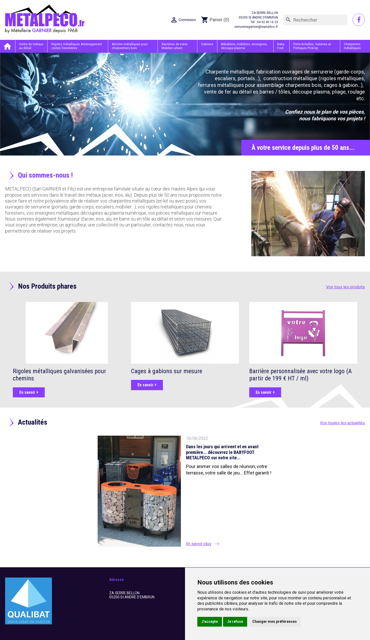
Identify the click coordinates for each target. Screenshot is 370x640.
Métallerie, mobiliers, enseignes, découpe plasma (244, 46)
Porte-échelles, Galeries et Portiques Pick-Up (311, 46)
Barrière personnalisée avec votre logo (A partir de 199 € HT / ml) (300, 374)
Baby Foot (281, 46)
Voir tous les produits (345, 286)
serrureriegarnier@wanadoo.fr (256, 27)
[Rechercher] (315, 20)
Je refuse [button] (235, 621)
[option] (185, 103)
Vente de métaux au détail (31, 46)
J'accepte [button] (209, 621)
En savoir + (28, 392)
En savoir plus (198, 543)
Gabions (207, 44)
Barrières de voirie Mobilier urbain (175, 46)
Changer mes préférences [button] (274, 621)
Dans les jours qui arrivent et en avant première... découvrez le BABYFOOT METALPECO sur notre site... (222, 452)
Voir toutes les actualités (342, 422)
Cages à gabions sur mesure (166, 370)
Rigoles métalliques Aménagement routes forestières (77, 46)
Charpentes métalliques (352, 46)
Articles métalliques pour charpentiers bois (131, 46)
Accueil (7, 46)
